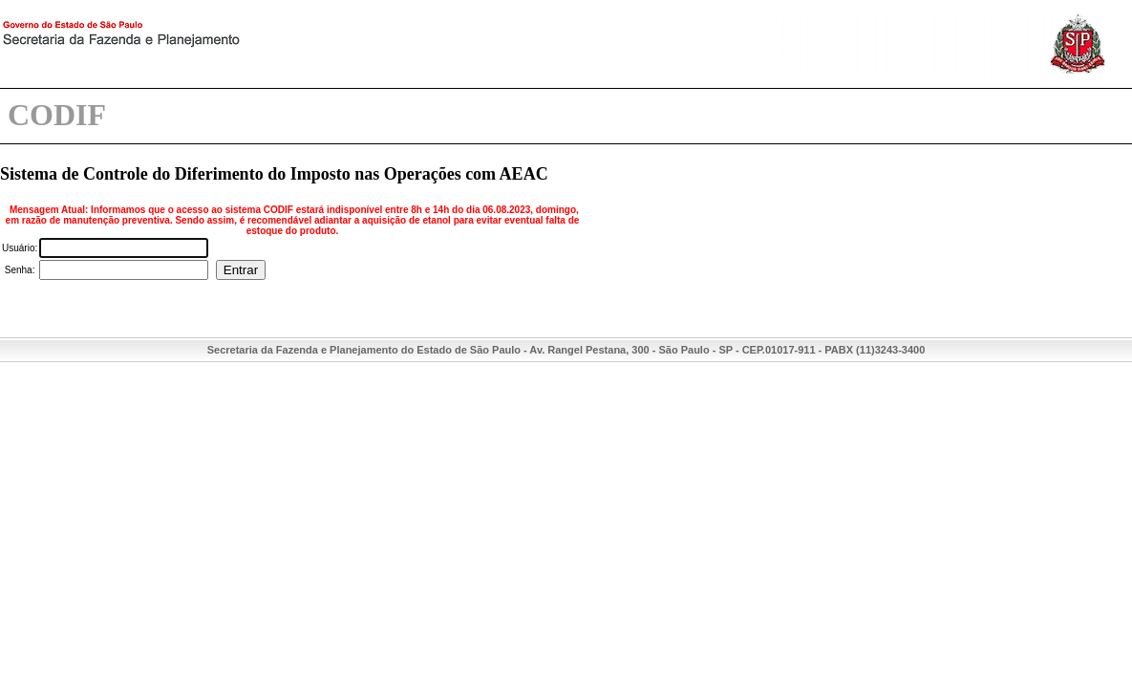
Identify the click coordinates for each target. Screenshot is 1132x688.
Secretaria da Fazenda (191, 45)
